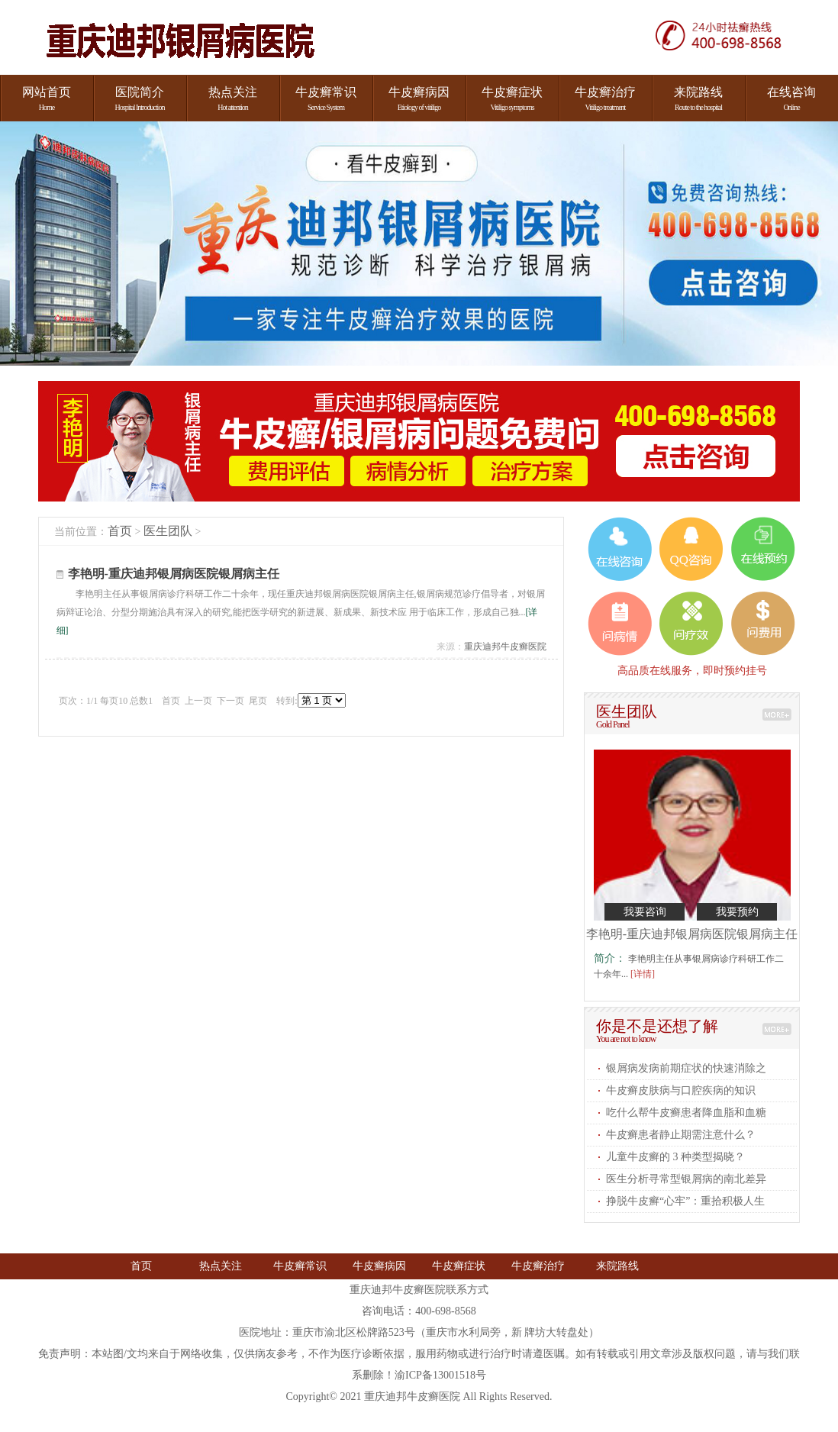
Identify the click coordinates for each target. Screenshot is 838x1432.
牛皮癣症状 (458, 1266)
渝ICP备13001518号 (440, 1375)
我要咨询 (645, 912)
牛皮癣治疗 (538, 1266)
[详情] (642, 974)
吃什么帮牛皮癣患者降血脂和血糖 (686, 1112)
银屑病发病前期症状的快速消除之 (686, 1068)
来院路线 (617, 1266)
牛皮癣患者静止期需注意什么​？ (681, 1134)
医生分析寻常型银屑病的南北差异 (686, 1179)
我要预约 (737, 912)
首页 (120, 530)
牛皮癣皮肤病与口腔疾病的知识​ (681, 1090)
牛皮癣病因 (379, 1266)
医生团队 (167, 530)
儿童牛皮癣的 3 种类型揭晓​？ (675, 1157)
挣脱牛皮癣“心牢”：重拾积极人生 (685, 1201)
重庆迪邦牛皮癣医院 (505, 646)
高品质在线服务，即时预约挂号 (692, 670)
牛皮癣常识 (300, 1266)
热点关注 (220, 1266)
